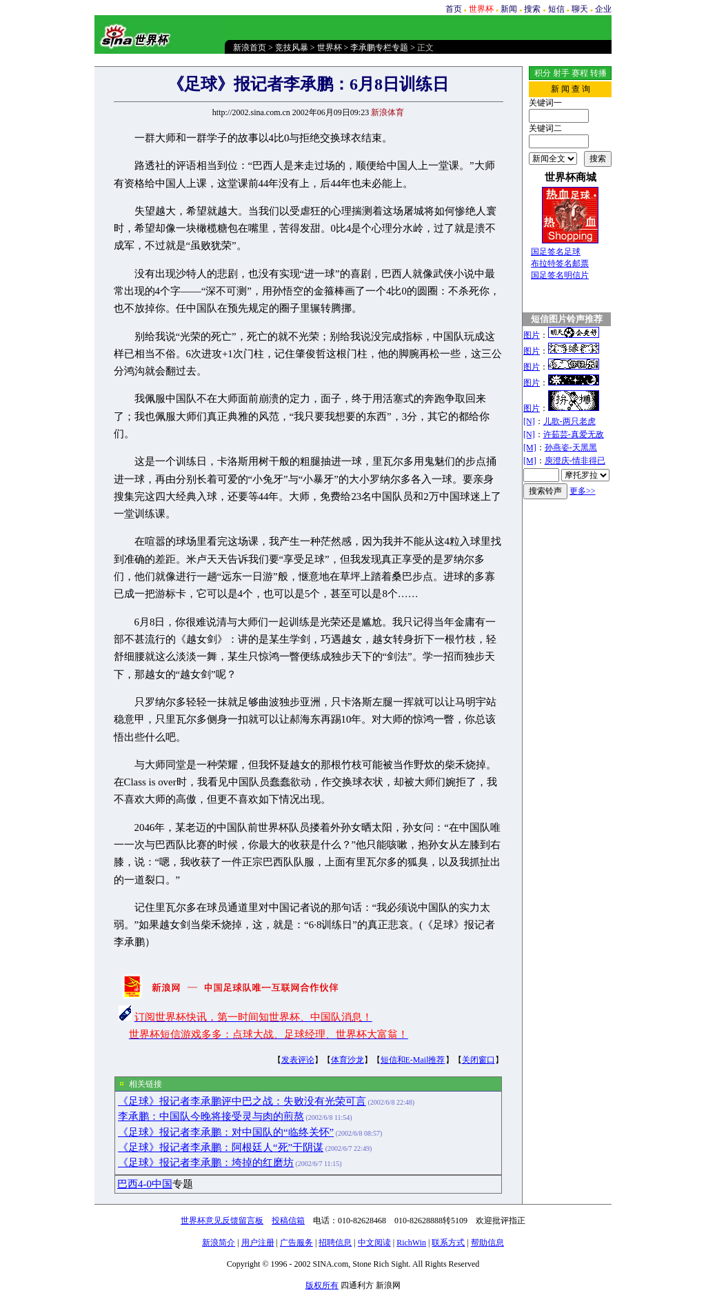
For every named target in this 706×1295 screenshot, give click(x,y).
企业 (603, 9)
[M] (529, 447)
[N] (529, 421)
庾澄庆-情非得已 (575, 460)
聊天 (580, 9)
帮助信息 (487, 1242)
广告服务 (296, 1242)
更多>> (582, 491)
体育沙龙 (347, 1060)
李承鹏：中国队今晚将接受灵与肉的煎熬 (211, 1116)
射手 (561, 73)
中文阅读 (374, 1242)
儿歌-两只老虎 (569, 421)
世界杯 (329, 47)
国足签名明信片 (560, 275)
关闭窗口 (478, 1060)
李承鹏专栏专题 (379, 47)
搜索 (532, 9)
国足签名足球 (556, 252)
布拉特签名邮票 (560, 263)
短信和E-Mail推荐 (413, 1060)
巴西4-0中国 (144, 1183)
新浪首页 (249, 47)
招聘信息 (335, 1242)
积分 (542, 73)
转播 (598, 73)
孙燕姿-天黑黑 (571, 447)
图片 (531, 335)
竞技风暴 (291, 47)
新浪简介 (218, 1242)
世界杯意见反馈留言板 (222, 1220)
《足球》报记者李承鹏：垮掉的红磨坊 (206, 1162)
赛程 (580, 73)
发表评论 (297, 1060)
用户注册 (257, 1242)
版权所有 (322, 1285)
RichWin (411, 1242)
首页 (453, 9)
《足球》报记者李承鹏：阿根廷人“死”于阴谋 (220, 1147)
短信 (556, 9)
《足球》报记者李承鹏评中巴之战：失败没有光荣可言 (242, 1101)
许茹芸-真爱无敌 (573, 434)
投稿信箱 (288, 1220)
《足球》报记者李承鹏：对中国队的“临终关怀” (226, 1132)
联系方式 (448, 1242)
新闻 (509, 9)
